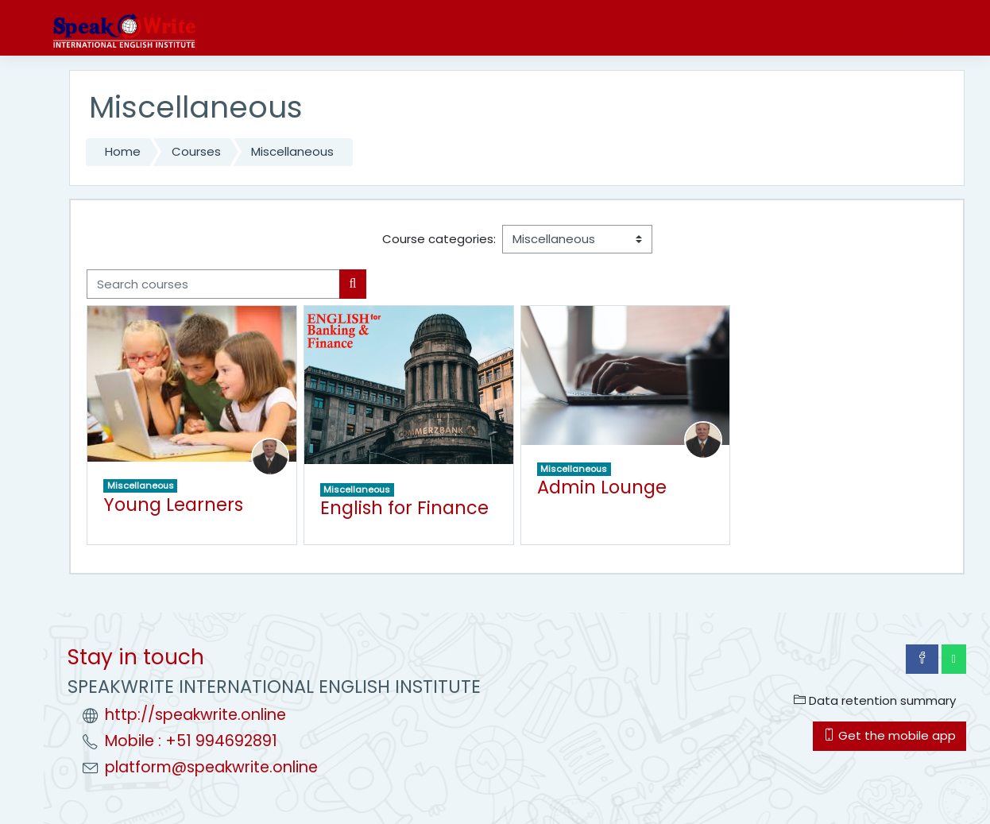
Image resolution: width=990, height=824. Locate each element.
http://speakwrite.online (195, 714)
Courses (196, 151)
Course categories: (439, 238)
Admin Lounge (602, 487)
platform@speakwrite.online (211, 767)
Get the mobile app (889, 735)
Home (123, 151)
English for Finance (404, 507)
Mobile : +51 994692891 (191, 741)
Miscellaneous (292, 151)
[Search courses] (213, 284)
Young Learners (173, 504)
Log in (950, 28)
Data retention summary (875, 700)
